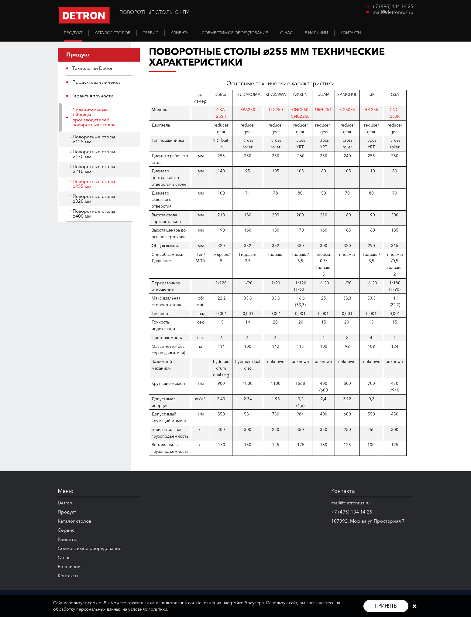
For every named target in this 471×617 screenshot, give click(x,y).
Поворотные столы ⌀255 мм (94, 183)
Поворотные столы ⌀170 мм (94, 154)
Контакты (68, 575)
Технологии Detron (93, 68)
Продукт (67, 512)
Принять (386, 606)
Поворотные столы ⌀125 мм (94, 139)
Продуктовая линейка (96, 82)
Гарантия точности (92, 96)
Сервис (66, 530)
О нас (64, 557)
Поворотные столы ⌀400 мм (94, 213)
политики (157, 609)
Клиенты (67, 539)
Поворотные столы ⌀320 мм (94, 198)
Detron (65, 503)
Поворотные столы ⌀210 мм (94, 169)
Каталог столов (74, 521)
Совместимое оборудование (90, 548)
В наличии (69, 566)
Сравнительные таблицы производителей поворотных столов (93, 117)
